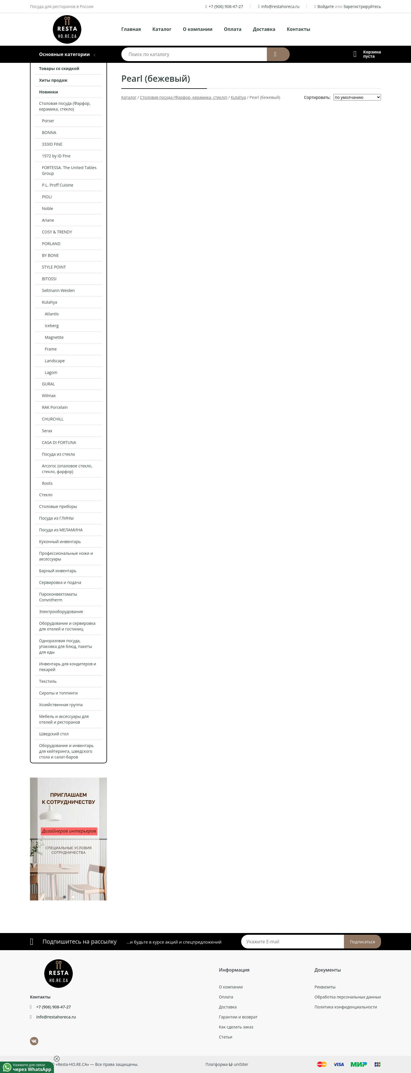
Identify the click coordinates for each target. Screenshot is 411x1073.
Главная (131, 29)
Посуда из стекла (58, 454)
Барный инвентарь (57, 570)
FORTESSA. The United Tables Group (69, 170)
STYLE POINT (54, 267)
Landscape (55, 360)
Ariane (48, 220)
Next (111, 836)
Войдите (325, 6)
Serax (47, 430)
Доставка (264, 29)
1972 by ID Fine (56, 156)
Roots (47, 483)
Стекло (46, 494)
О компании (198, 29)
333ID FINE (52, 144)
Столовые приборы (58, 506)
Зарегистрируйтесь (362, 6)
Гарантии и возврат (238, 1017)
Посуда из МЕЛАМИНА (61, 530)
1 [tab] (64, 898)
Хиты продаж (53, 80)
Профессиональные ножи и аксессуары (66, 556)
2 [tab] (73, 898)
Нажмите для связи (33, 1067)
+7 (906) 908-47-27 (226, 6)
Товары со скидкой (59, 68)
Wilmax (49, 395)
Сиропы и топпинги (58, 693)
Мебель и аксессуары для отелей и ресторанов (64, 719)
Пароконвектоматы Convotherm (58, 596)
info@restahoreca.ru (280, 6)
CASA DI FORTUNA (59, 442)
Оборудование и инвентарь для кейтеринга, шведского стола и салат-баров (66, 751)
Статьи (225, 1037)
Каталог (162, 29)
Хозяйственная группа (61, 704)
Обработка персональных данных (348, 997)
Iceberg (52, 325)
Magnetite (54, 337)
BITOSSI (49, 278)
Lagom (51, 372)
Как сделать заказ (236, 1027)
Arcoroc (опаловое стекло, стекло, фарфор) (67, 468)
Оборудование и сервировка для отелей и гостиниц (67, 626)
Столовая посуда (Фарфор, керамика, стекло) (64, 106)
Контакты (298, 29)
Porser (48, 120)
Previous (26, 836)
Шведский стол (54, 733)
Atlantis (52, 314)
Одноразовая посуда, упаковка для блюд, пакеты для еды (65, 646)
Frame (51, 349)
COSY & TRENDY (57, 232)
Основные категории (64, 54)
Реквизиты (325, 987)
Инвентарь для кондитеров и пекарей (67, 666)
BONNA (49, 132)
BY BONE (50, 255)
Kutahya (49, 302)
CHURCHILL (53, 419)
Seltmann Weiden (58, 290)
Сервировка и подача (60, 582)
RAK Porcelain (55, 407)
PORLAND (51, 243)
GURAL (48, 384)
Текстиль (48, 681)
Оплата (233, 29)
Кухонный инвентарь (60, 541)
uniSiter (241, 1064)
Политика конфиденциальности (346, 1007)
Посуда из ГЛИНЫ (56, 518)
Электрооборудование (61, 611)
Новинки (48, 92)
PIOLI (47, 196)
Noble (47, 208)
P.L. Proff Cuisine (57, 185)
